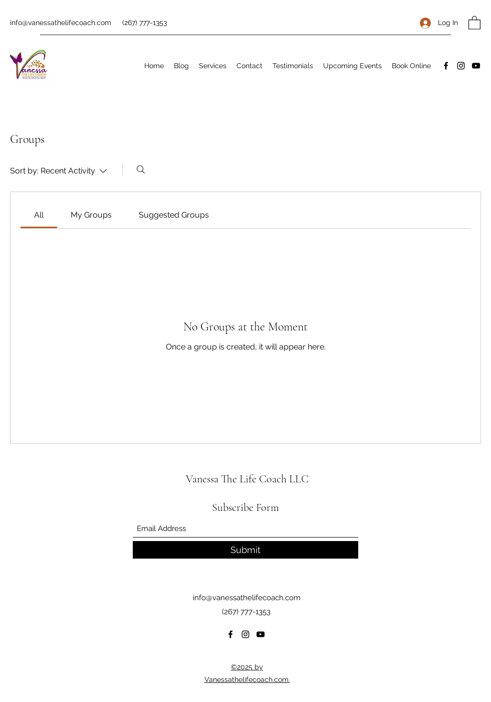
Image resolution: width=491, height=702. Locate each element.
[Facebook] (446, 66)
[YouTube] (476, 66)
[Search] (141, 169)
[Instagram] (461, 66)
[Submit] (245, 550)
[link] (39, 215)
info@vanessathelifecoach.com (60, 23)
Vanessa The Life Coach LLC (247, 478)
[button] (474, 22)
